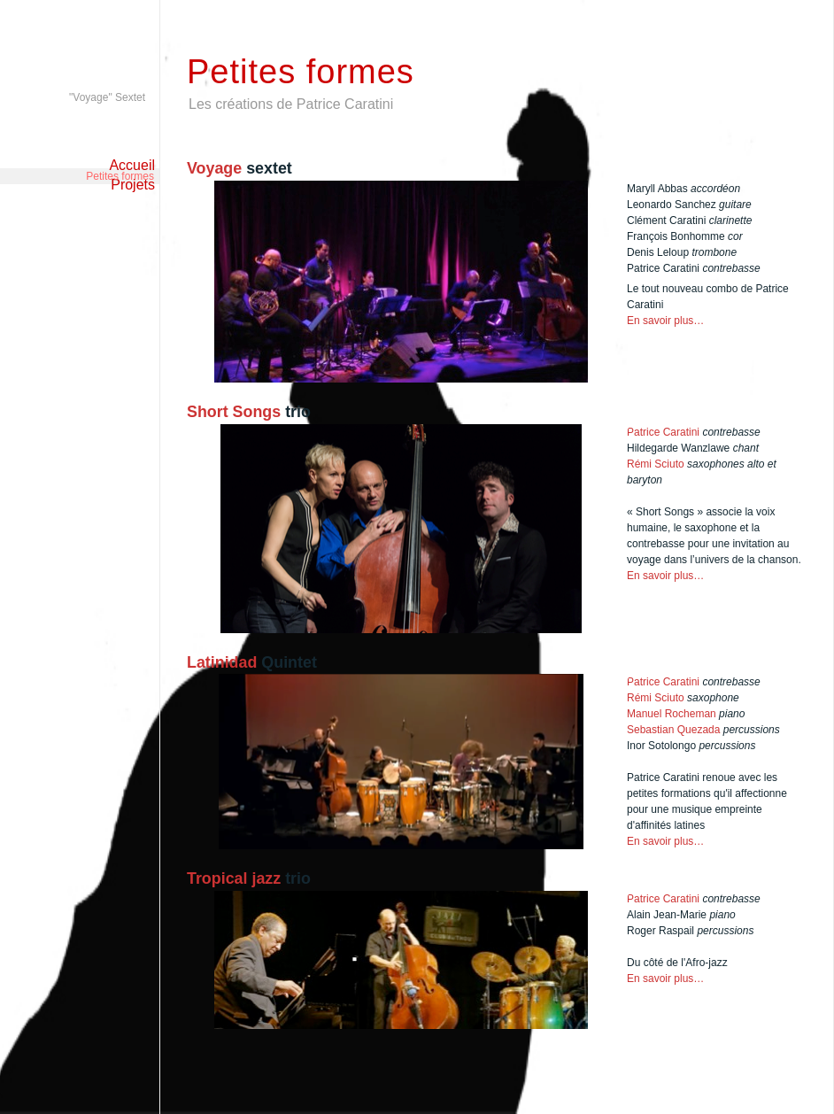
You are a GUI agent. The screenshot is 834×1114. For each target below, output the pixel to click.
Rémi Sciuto (655, 464)
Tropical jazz (236, 878)
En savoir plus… (665, 320)
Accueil (132, 165)
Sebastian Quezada (675, 729)
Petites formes (120, 130)
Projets (133, 184)
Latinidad (224, 662)
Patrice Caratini (663, 432)
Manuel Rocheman (671, 714)
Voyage (216, 168)
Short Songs (234, 412)
